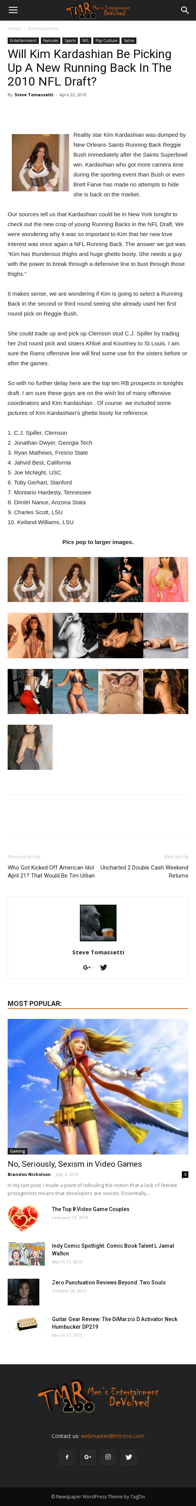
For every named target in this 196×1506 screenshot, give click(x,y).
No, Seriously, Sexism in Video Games (75, 1164)
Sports (70, 40)
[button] (185, 10)
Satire (129, 40)
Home (14, 28)
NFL (85, 40)
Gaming (17, 1151)
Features (50, 40)
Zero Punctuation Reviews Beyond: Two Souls (109, 1282)
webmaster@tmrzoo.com (112, 1436)
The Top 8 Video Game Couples (91, 1209)
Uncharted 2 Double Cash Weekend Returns (144, 871)
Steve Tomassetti (34, 94)
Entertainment (43, 28)
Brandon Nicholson (29, 1174)
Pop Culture (106, 40)
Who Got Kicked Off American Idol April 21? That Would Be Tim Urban (51, 871)
